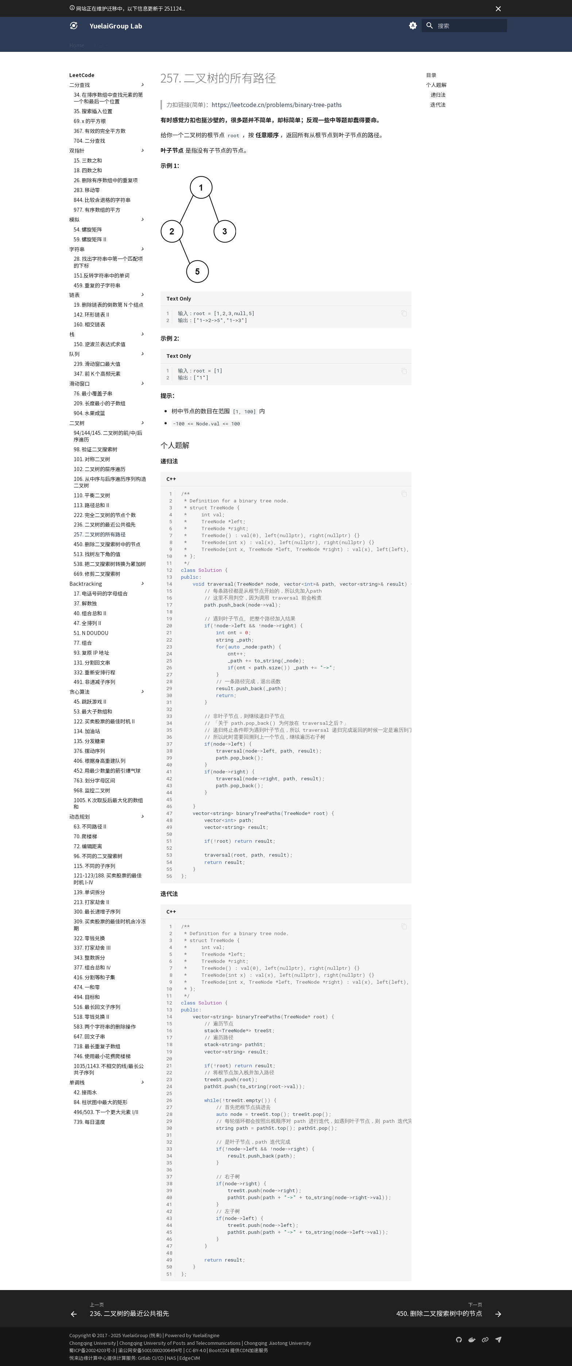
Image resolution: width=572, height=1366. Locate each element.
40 (169, 764)
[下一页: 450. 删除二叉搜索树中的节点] (447, 1311)
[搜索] (464, 25)
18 (169, 611)
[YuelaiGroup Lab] (73, 25)
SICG (122, 43)
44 (169, 792)
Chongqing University (92, 1342)
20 (169, 625)
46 (169, 806)
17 (169, 604)
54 (169, 862)
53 (169, 855)
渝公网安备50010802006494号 (150, 1350)
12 (169, 570)
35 (169, 730)
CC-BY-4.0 (196, 1350)
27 (169, 674)
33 (169, 716)
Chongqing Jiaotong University (277, 1342)
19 (169, 618)
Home (76, 43)
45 (169, 799)
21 (169, 632)
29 (169, 688)
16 (169, 597)
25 (169, 660)
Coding (145, 43)
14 (169, 584)
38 (169, 750)
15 (169, 591)
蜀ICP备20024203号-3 (92, 1350)
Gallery (265, 43)
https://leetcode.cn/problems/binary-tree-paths (277, 104)
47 (169, 813)
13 (169, 577)
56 (169, 876)
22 (169, 639)
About (100, 43)
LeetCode (207, 43)
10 (169, 556)
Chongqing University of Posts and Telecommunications (180, 1342)
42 (169, 778)
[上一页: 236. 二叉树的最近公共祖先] (122, 1311)
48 (169, 820)
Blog (288, 43)
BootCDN (219, 1350)
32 (169, 709)
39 (169, 757)
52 (169, 848)
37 (169, 744)
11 (169, 563)
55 (169, 869)
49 (169, 827)
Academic (175, 43)
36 (169, 737)
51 (169, 841)
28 (169, 681)
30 (169, 695)
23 (169, 646)
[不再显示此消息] (498, 8)
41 (169, 771)
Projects (238, 43)
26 (169, 667)
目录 (431, 75)
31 (169, 702)
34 (169, 723)
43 (169, 785)
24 (169, 653)
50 (169, 834)
